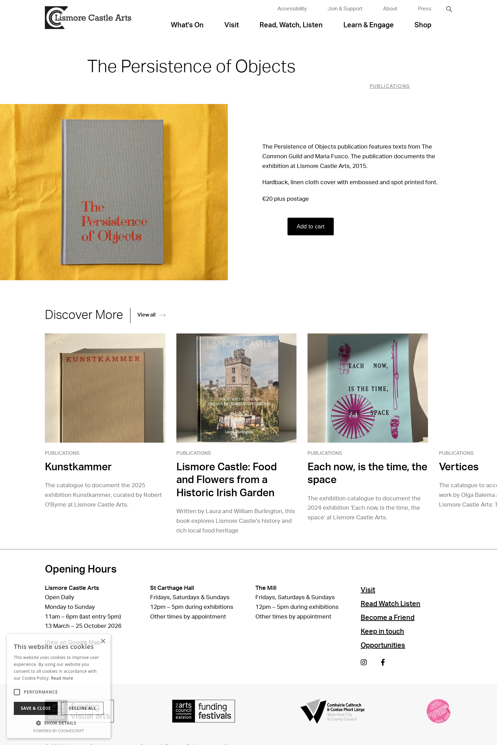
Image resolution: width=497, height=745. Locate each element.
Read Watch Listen (390, 604)
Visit (231, 25)
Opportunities (383, 645)
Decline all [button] (82, 708)
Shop (423, 25)
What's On (187, 25)
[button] (59, 722)
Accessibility (292, 8)
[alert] (58, 686)
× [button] (102, 641)
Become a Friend (388, 617)
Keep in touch (382, 631)
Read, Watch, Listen (291, 25)
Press (424, 8)
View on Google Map (77, 642)
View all (151, 315)
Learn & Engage (368, 25)
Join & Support (345, 8)
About (390, 8)
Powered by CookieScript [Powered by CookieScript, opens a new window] (58, 730)
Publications (390, 86)
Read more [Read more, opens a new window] (62, 678)
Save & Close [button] (36, 708)
